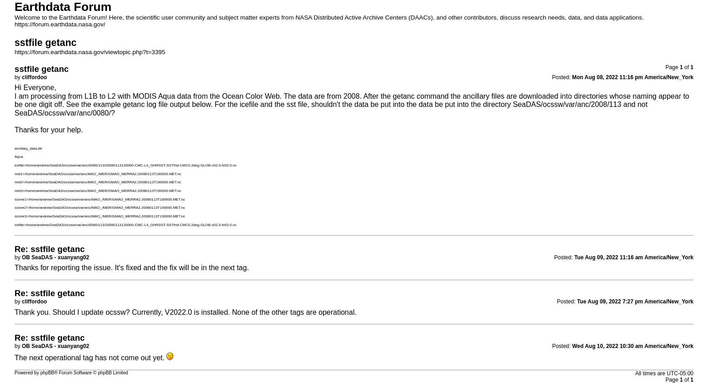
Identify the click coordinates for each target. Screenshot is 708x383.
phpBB (47, 372)
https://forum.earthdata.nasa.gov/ (60, 24)
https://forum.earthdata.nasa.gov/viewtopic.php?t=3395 (90, 52)
